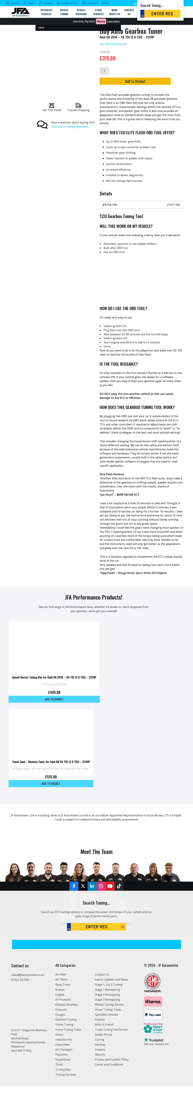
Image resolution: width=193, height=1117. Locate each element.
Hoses (59, 1051)
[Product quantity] (104, 71)
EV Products (63, 1016)
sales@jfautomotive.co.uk (27, 991)
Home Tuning (64, 1041)
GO (122, 943)
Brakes (60, 1006)
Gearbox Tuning (66, 1036)
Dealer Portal (103, 1051)
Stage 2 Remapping (107, 1011)
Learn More (113, 21)
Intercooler (62, 1061)
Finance (100, 1036)
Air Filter (61, 991)
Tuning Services (65, 1091)
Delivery (100, 1066)
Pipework (61, 1071)
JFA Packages (63, 1066)
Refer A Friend (104, 1041)
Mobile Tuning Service (109, 1021)
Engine (60, 1011)
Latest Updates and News (111, 996)
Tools (59, 1081)
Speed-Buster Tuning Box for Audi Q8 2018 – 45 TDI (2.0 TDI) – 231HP (55, 686)
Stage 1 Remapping (107, 1006)
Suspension (63, 1076)
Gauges (60, 1031)
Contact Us (102, 991)
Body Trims (62, 1001)
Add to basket (55, 708)
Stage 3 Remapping (107, 1016)
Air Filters (61, 996)
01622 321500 (20, 996)
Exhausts (61, 1026)
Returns (100, 1071)
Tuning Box (63, 1086)
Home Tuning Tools (68, 1046)
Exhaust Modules (66, 1021)
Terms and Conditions (109, 1081)
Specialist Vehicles (107, 1031)
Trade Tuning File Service (111, 1046)
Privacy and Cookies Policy (112, 1076)
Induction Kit (63, 1056)
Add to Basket (140, 81)
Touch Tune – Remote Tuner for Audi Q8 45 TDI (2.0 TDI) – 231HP (52, 773)
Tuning (99, 1056)
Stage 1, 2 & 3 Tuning (108, 1001)
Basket (105, 3)
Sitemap (100, 1061)
